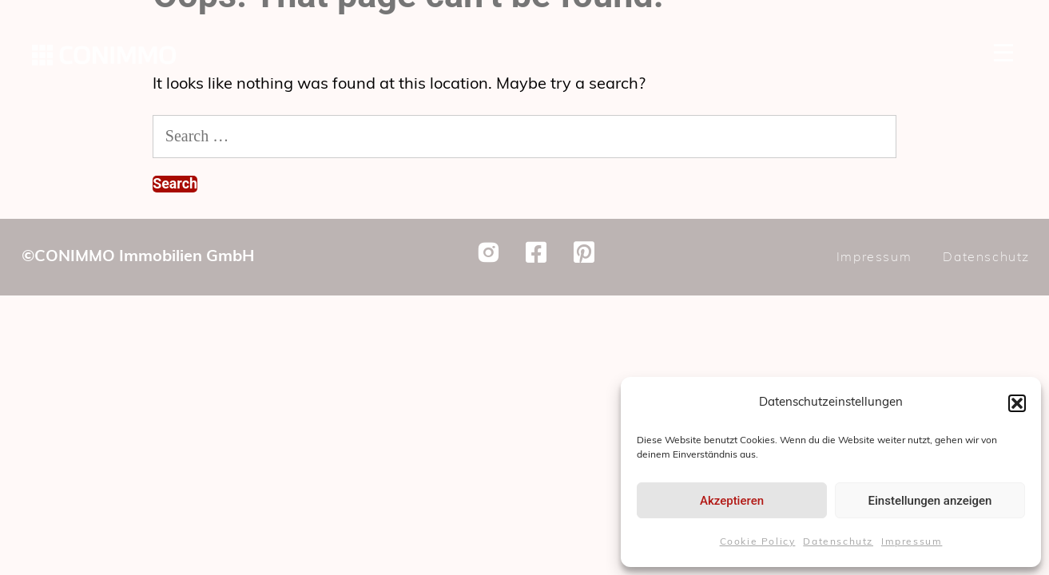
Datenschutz (838, 542)
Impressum (911, 542)
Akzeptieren (732, 501)
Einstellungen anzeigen (930, 501)
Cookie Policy (758, 542)
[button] (1017, 403)
